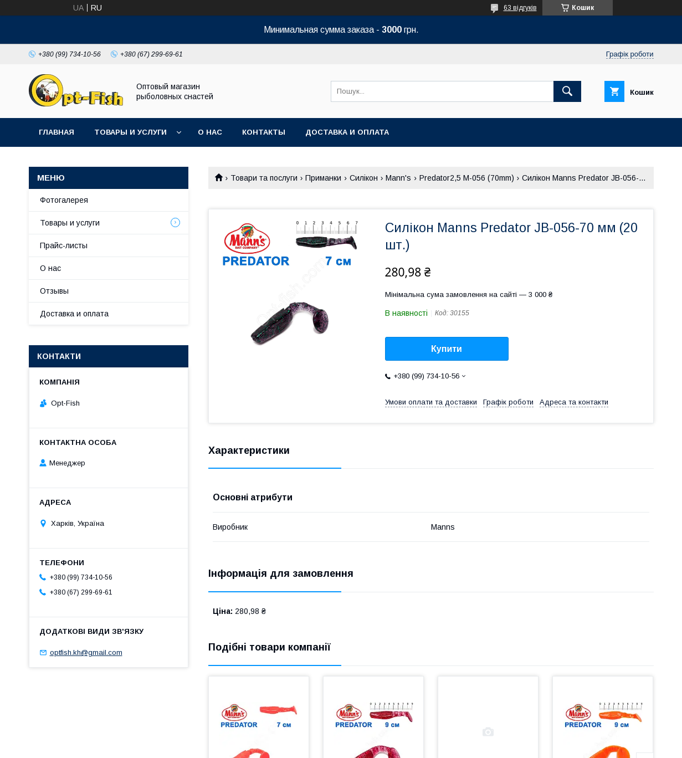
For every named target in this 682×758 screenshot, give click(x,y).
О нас (210, 132)
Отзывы (54, 290)
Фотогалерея (64, 200)
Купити (446, 349)
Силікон (364, 177)
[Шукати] (567, 91)
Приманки (323, 177)
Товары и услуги (130, 132)
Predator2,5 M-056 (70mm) (466, 177)
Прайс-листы (64, 245)
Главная (56, 132)
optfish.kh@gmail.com (86, 652)
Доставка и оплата (347, 132)
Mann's (398, 177)
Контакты (263, 132)
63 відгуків (520, 8)
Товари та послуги (264, 177)
